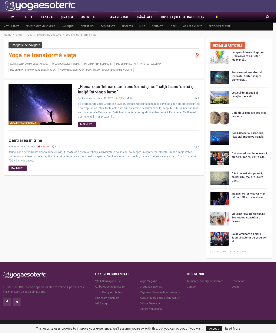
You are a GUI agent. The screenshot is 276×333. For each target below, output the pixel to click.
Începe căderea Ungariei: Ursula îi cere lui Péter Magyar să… (248, 56)
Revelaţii (127, 26)
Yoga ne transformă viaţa (25, 123)
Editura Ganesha (150, 303)
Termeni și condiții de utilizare (205, 281)
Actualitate (11, 26)
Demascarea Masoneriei (41, 26)
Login (173, 26)
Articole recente (219, 26)
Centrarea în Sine (25, 140)
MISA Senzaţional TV (107, 281)
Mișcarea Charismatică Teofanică (160, 292)
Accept (214, 328)
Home (12, 17)
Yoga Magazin (148, 281)
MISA (142, 26)
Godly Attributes (112, 292)
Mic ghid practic (126, 64)
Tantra (47, 17)
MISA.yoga (101, 303)
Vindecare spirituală (107, 298)
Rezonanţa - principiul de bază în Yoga (33, 70)
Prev (216, 251)
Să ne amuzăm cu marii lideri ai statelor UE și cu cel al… (249, 237)
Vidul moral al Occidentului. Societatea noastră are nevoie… (249, 217)
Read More (232, 328)
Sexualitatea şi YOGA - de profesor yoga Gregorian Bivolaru (96, 70)
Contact (157, 26)
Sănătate (145, 17)
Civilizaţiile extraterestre (183, 17)
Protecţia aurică (150, 64)
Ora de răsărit (192, 26)
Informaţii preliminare (98, 64)
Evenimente (108, 26)
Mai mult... (87, 124)
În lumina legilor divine (66, 64)
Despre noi (87, 26)
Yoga (28, 17)
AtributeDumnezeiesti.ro (110, 286)
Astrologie (90, 17)
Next (227, 251)
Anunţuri (68, 26)
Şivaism (67, 17)
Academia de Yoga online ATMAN (160, 297)
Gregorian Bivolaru (151, 286)
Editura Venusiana (151, 308)
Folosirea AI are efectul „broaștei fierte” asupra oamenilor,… (247, 76)
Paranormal (119, 17)
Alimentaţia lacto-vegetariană (29, 64)
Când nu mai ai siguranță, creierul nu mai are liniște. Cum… (248, 177)
